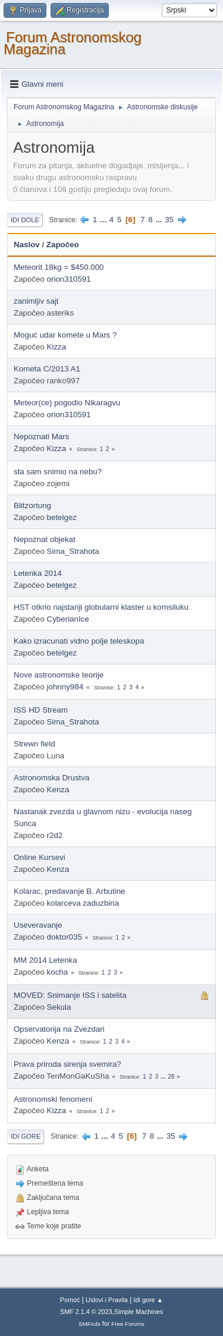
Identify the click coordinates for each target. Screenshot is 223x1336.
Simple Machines (138, 1311)
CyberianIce (68, 619)
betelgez (62, 517)
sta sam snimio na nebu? (58, 471)
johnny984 (65, 686)
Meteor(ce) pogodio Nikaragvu (67, 402)
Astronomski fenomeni (53, 1099)
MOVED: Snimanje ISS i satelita (70, 995)
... (104, 219)
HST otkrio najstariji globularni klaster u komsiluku (101, 607)
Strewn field (34, 743)
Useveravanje (38, 925)
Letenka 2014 (38, 573)
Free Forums (128, 1324)
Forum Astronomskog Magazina (73, 43)
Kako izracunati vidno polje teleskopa (79, 641)
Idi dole (25, 219)
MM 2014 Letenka (45, 960)
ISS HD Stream (41, 709)
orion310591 (69, 279)
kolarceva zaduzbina (83, 903)
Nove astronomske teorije (58, 674)
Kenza (58, 789)
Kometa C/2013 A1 (47, 368)
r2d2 (55, 835)
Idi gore (25, 1136)
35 (169, 219)
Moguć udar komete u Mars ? (65, 334)
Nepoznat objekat (45, 539)
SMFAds (89, 1324)
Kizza (57, 346)
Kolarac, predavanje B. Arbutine (69, 891)
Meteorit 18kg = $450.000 (59, 267)
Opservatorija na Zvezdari (59, 1029)
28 (171, 1076)
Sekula (59, 1007)
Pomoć (70, 1299)
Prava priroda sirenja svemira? (67, 1064)
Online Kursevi (39, 857)
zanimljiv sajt (36, 301)
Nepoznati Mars (41, 436)
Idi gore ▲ (149, 1299)
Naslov (27, 244)
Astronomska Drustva (51, 777)
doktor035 (64, 936)
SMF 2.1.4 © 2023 (86, 1311)
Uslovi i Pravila (107, 1299)
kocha (57, 972)
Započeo (62, 244)
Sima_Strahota (73, 551)
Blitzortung (32, 505)
